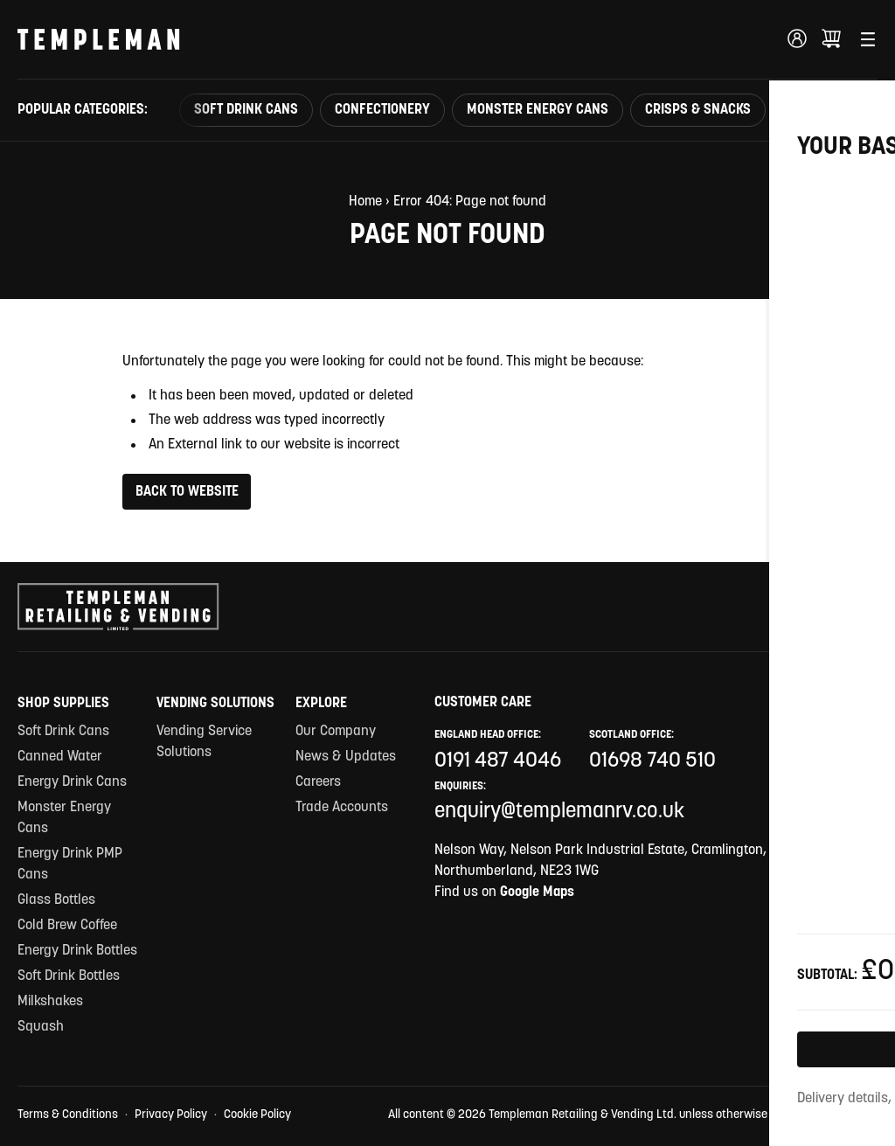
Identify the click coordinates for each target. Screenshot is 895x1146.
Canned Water (59, 757)
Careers (318, 782)
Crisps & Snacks (698, 110)
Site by (844, 1115)
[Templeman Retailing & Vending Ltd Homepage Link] (98, 39)
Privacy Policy (171, 1115)
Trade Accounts (341, 808)
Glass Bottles (56, 900)
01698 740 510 (652, 761)
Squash (40, 1027)
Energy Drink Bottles (77, 951)
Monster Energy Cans (537, 110)
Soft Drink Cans (246, 110)
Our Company (335, 732)
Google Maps (537, 892)
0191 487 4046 (497, 761)
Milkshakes (50, 1002)
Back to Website (187, 492)
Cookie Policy (257, 1115)
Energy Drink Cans (72, 782)
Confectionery (382, 110)
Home (365, 202)
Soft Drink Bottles (68, 976)
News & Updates (345, 757)
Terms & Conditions (67, 1115)
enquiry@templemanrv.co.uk (559, 812)
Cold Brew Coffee (67, 926)
